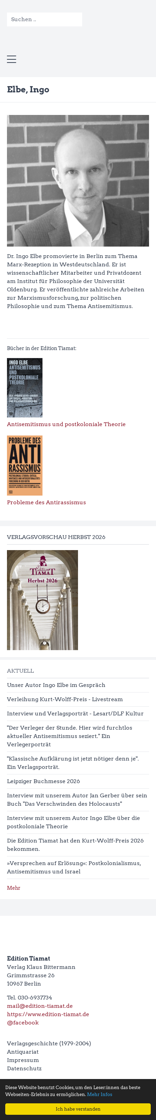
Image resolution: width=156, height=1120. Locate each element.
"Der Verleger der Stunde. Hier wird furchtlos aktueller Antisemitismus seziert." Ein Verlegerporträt (69, 736)
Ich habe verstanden (78, 1109)
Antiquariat (23, 1051)
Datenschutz (24, 1068)
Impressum (23, 1060)
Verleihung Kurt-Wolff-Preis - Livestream (65, 699)
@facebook (23, 1022)
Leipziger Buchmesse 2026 (43, 781)
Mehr (14, 888)
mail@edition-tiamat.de (40, 1006)
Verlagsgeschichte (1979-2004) (49, 1043)
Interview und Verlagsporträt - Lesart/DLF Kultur (75, 713)
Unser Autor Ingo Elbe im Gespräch (56, 685)
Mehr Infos (99, 1094)
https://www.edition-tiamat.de (48, 1014)
